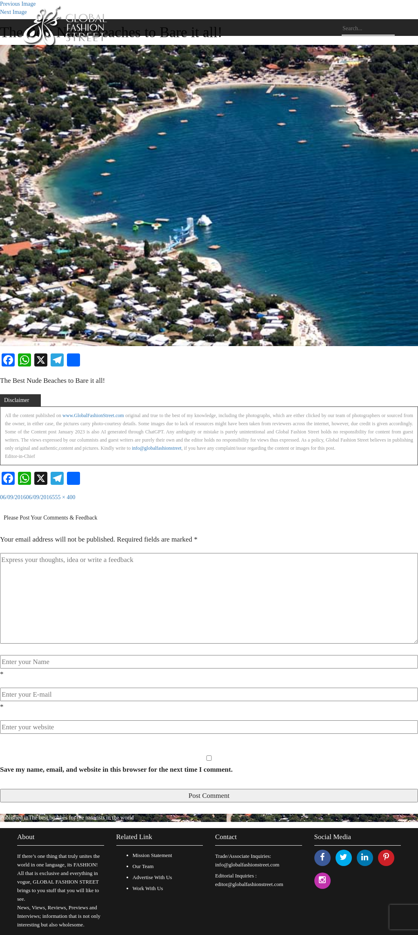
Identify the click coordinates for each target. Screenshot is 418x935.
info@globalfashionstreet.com (247, 865)
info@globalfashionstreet (157, 448)
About (26, 837)
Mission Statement (152, 855)
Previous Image (18, 4)
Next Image (13, 12)
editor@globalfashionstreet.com (249, 884)
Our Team (143, 866)
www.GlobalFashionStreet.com (93, 415)
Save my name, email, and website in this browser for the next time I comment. (116, 769)
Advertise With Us (152, 877)
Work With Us (148, 888)
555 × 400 (64, 497)
